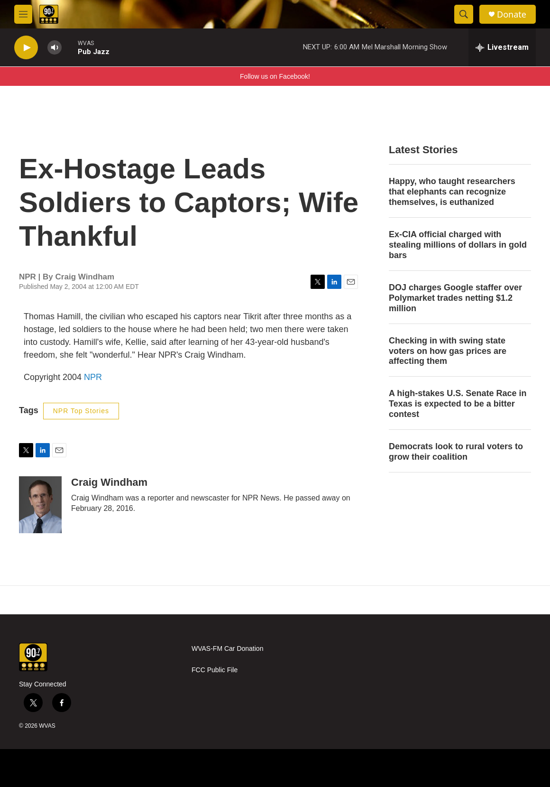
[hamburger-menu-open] (23, 14)
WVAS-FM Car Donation (227, 648)
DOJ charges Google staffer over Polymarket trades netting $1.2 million (455, 298)
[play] (26, 47)
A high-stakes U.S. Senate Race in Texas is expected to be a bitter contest (457, 404)
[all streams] (502, 47)
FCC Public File (215, 670)
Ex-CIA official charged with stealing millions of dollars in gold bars (458, 245)
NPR (93, 377)
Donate (511, 14)
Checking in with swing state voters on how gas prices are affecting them (447, 351)
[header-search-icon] (463, 14)
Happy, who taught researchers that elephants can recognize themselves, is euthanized (452, 191)
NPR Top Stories (81, 411)
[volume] (54, 47)
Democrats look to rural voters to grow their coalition (456, 452)
